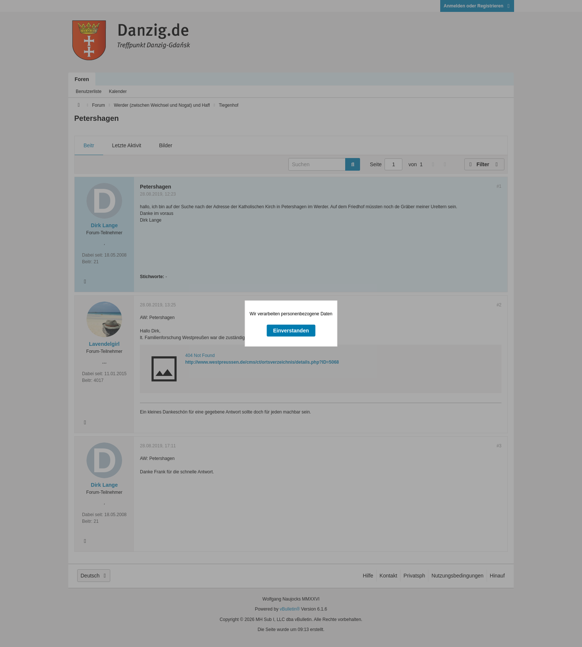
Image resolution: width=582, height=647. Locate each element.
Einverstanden (291, 331)
